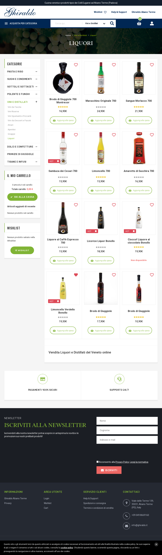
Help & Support (119, 12)
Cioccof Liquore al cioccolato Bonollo (139, 241)
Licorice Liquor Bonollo (101, 241)
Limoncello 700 (101, 171)
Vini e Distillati (17, 102)
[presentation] (121, 451)
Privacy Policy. (122, 462)
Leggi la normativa (139, 462)
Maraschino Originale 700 (101, 100)
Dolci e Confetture (20, 146)
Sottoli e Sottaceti (20, 86)
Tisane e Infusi (16, 161)
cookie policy (67, 548)
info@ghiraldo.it (139, 525)
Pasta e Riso (15, 71)
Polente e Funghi (18, 94)
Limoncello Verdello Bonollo (63, 311)
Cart (46, 508)
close (156, 544)
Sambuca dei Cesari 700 (63, 171)
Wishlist (100, 12)
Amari (10, 124)
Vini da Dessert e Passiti (19, 120)
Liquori (11, 138)
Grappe (11, 133)
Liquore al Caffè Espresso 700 (63, 241)
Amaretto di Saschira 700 (139, 171)
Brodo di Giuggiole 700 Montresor (63, 101)
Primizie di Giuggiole (20, 154)
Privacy (8, 503)
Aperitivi (12, 129)
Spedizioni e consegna (94, 503)
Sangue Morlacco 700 (139, 100)
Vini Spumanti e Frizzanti (19, 116)
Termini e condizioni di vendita (98, 508)
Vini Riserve (13, 111)
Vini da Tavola (14, 107)
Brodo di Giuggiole (101, 311)
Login (46, 498)
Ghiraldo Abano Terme (143, 12)
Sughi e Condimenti (19, 79)
